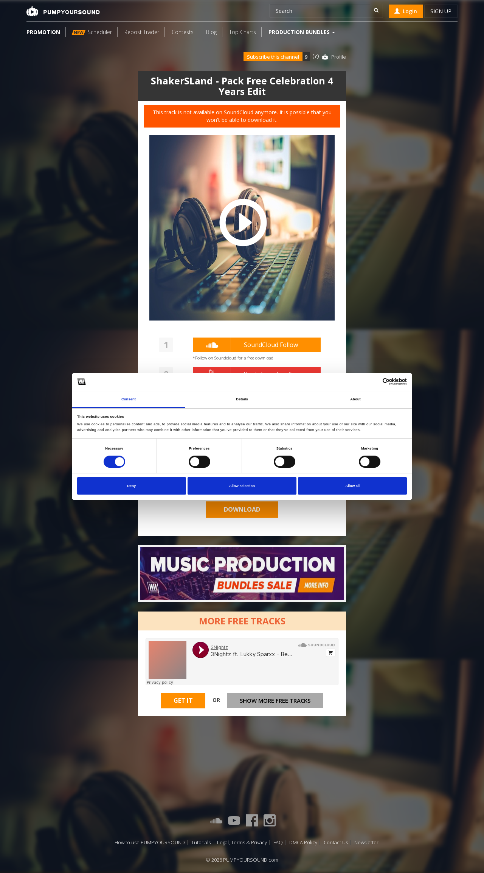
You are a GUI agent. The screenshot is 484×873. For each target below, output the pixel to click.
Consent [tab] (128, 399)
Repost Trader (141, 32)
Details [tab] (242, 399)
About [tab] (355, 399)
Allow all (352, 486)
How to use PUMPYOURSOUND (150, 842)
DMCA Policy (303, 842)
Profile (338, 56)
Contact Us (336, 842)
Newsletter (366, 842)
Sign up (440, 11)
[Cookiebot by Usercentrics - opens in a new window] (374, 381)
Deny (131, 486)
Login (405, 11)
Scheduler (92, 32)
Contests (183, 32)
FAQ (278, 842)
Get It (183, 700)
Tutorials (201, 842)
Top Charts (242, 32)
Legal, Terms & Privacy (242, 842)
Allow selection (242, 486)
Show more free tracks (275, 700)
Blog (211, 32)
